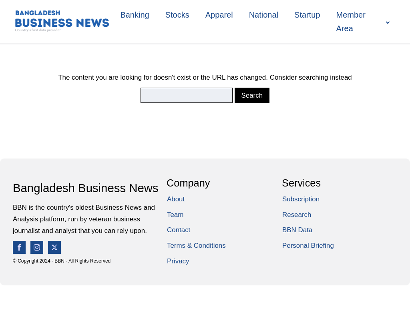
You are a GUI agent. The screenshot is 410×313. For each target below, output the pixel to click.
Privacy (178, 261)
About (176, 199)
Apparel (219, 14)
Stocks (177, 14)
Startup (307, 14)
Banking (134, 14)
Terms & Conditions (196, 245)
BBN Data (297, 230)
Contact (178, 230)
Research (296, 215)
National (263, 14)
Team (175, 215)
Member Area (351, 21)
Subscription (301, 199)
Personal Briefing (308, 245)
